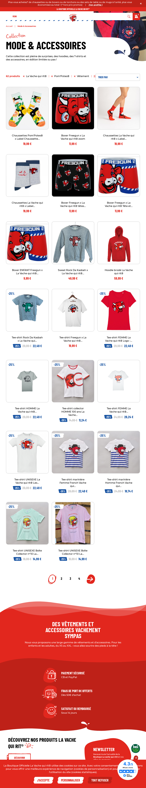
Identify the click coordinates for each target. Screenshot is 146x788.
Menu (15, 16)
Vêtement (83, 76)
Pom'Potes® (61, 76)
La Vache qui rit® (36, 76)
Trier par (118, 77)
